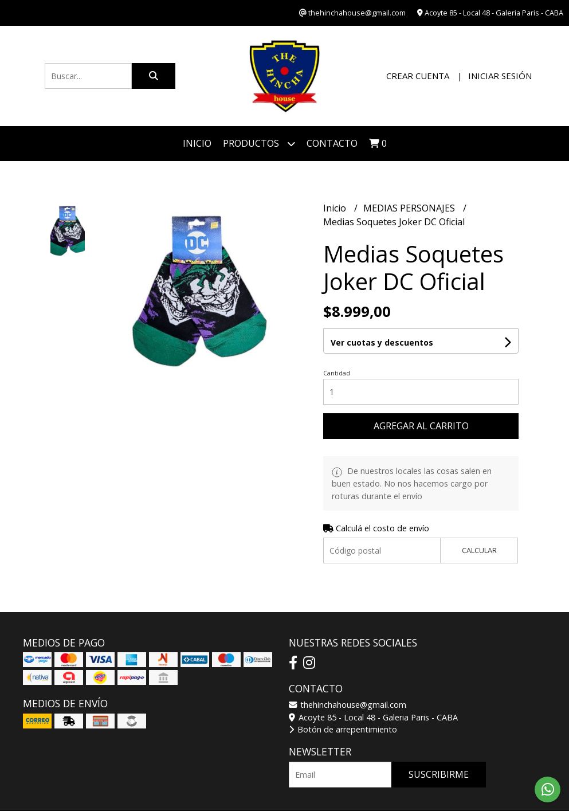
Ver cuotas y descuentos (382, 342)
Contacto (332, 143)
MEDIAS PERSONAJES (410, 208)
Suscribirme (439, 774)
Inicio (197, 143)
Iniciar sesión (500, 75)
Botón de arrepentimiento (343, 729)
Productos (259, 143)
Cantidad (336, 373)
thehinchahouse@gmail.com (347, 704)
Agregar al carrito (421, 426)
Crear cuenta (417, 75)
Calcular (479, 550)
